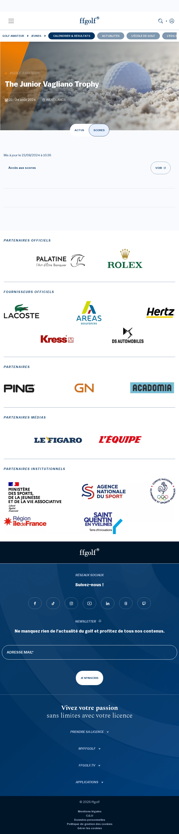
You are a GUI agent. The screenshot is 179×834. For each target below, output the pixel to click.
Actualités (111, 35)
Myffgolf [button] (87, 748)
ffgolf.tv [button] (87, 765)
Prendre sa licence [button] (87, 732)
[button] (11, 20)
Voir (158, 168)
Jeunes (36, 35)
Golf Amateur (13, 35)
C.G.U (89, 815)
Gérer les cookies (89, 828)
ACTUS (79, 130)
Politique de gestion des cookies (89, 824)
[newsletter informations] (100, 621)
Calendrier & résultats (71, 35)
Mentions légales (89, 811)
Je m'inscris (89, 678)
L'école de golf (143, 35)
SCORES (99, 130)
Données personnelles (89, 819)
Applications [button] (87, 782)
